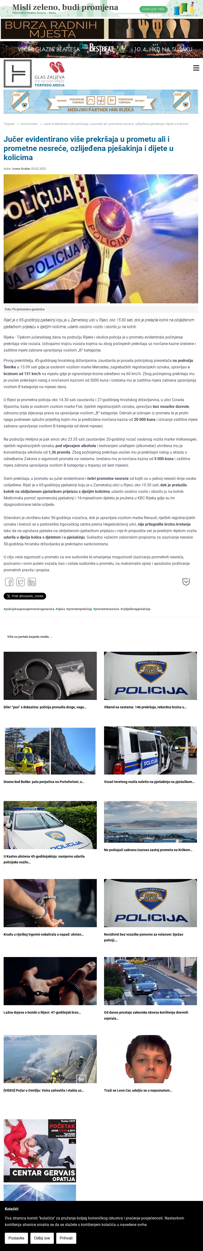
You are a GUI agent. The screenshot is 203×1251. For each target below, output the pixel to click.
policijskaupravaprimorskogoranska (30, 609)
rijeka (61, 609)
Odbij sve (42, 1238)
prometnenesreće (107, 609)
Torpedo (9, 124)
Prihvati (66, 1238)
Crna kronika (29, 124)
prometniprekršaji (80, 609)
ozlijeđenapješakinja (136, 609)
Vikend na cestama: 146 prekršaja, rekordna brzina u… (145, 707)
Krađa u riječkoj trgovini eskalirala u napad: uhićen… (44, 934)
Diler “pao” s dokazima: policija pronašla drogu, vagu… (45, 707)
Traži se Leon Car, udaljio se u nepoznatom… (138, 1090)
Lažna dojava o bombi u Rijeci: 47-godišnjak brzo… (42, 1012)
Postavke (16, 1238)
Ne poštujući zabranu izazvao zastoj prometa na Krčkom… (148, 850)
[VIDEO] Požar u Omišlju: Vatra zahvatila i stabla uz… (44, 1090)
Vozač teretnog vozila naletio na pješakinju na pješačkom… (149, 782)
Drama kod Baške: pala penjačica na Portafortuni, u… (44, 782)
